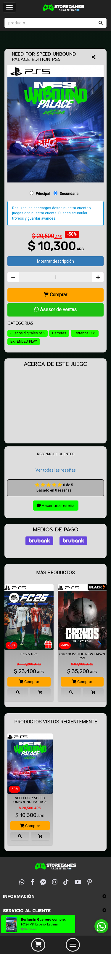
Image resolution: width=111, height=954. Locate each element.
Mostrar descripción (55, 261)
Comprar (55, 294)
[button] (11, 644)
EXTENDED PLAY (23, 341)
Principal (43, 194)
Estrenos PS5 (85, 333)
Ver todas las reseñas (56, 470)
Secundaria (69, 194)
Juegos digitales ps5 (27, 333)
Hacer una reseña (56, 505)
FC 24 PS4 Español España (39, 924)
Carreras (59, 333)
